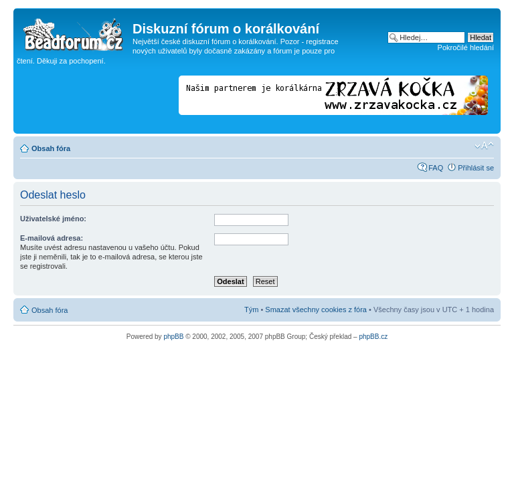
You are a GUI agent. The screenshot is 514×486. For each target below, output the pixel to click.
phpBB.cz (373, 336)
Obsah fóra (50, 148)
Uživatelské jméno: (53, 219)
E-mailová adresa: (51, 238)
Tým (251, 310)
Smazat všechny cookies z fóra (316, 310)
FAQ (435, 168)
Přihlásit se (476, 168)
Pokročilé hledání (466, 47)
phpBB (173, 336)
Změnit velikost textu (484, 146)
